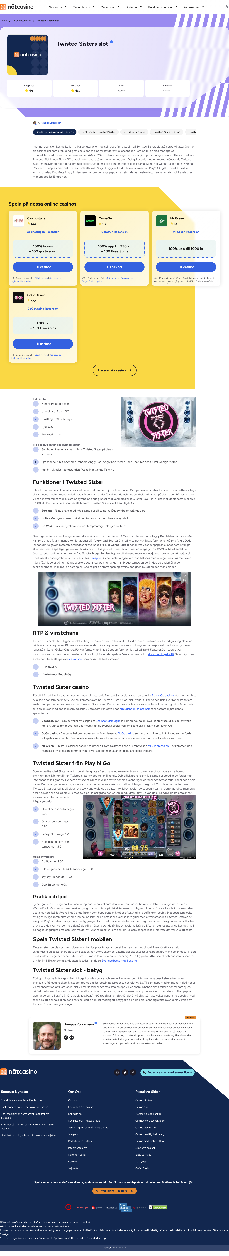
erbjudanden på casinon (135, 709)
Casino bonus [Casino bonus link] (81, 7)
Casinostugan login (108, 721)
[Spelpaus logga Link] (97, 1207)
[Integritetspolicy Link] (77, 1148)
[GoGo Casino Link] (142, 1168)
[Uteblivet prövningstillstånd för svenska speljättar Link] (28, 1135)
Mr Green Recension (186, 232)
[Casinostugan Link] (18, 221)
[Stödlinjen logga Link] (82, 1207)
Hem (4, 20)
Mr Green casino (158, 746)
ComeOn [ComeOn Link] (105, 218)
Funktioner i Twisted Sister (98, 132)
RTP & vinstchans (134, 132)
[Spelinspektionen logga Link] (125, 1207)
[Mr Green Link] (161, 221)
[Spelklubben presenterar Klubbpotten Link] (22, 1100)
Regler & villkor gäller (20, 281)
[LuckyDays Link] (141, 1162)
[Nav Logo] (16, 7)
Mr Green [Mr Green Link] (177, 218)
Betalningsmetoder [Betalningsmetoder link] (160, 7)
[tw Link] (66, 1037)
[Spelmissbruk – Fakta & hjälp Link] (84, 1121)
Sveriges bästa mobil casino (119, 960)
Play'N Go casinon (163, 695)
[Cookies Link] (72, 1162)
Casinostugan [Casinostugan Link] (37, 218)
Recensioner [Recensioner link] (191, 7)
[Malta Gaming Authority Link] (139, 1207)
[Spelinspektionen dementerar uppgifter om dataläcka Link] (30, 1116)
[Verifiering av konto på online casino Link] (88, 1128)
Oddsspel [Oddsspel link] (131, 7)
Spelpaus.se (55, 278)
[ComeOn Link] (90, 221)
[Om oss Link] (72, 1100)
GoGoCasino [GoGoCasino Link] (36, 295)
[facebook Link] (133, 1072)
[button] (149, 1033)
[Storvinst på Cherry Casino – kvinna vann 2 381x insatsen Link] (30, 1127)
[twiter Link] (125, 1072)
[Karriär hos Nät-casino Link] (80, 1107)
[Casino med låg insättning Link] (149, 1134)
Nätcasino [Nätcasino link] (55, 7)
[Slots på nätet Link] (143, 1155)
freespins (95, 558)
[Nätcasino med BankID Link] (148, 1114)
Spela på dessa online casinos (55, 132)
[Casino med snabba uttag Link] (149, 1141)
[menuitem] (58, 7)
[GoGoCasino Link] (18, 297)
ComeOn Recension (114, 232)
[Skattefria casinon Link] (145, 1148)
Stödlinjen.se (41, 278)
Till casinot (43, 267)
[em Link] (71, 1037)
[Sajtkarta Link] (73, 1168)
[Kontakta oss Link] (75, 1114)
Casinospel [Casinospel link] (108, 7)
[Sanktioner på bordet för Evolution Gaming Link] (24, 1107)
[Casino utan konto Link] (145, 1128)
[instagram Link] (117, 1072)
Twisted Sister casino (166, 132)
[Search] (224, 7)
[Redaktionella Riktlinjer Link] (81, 1141)
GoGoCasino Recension (43, 308)
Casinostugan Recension (43, 232)
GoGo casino (126, 733)
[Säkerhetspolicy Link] (77, 1155)
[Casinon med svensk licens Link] (150, 1121)
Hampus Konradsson (51, 123)
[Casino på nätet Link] (144, 1100)
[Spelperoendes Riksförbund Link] (111, 1207)
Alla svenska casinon (114, 370)
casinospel (76, 659)
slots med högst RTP (161, 654)
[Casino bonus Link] (143, 1107)
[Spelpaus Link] (73, 1134)
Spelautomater (22, 20)
